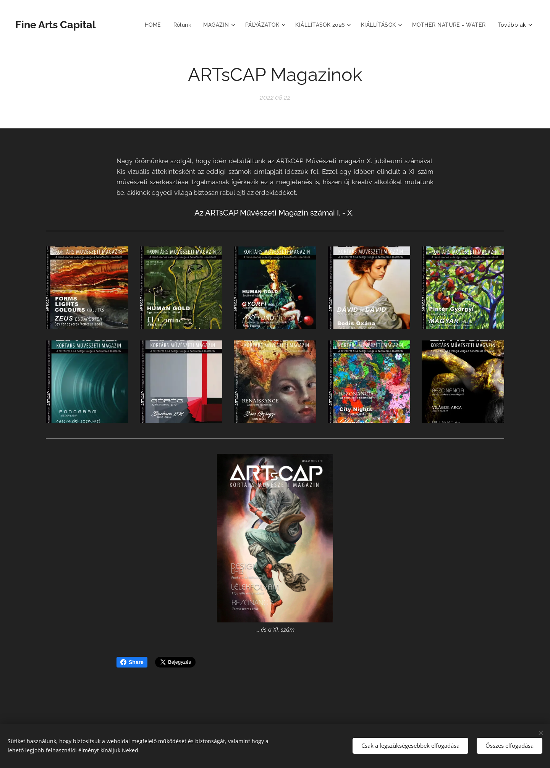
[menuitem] (148, 24)
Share (132, 662)
